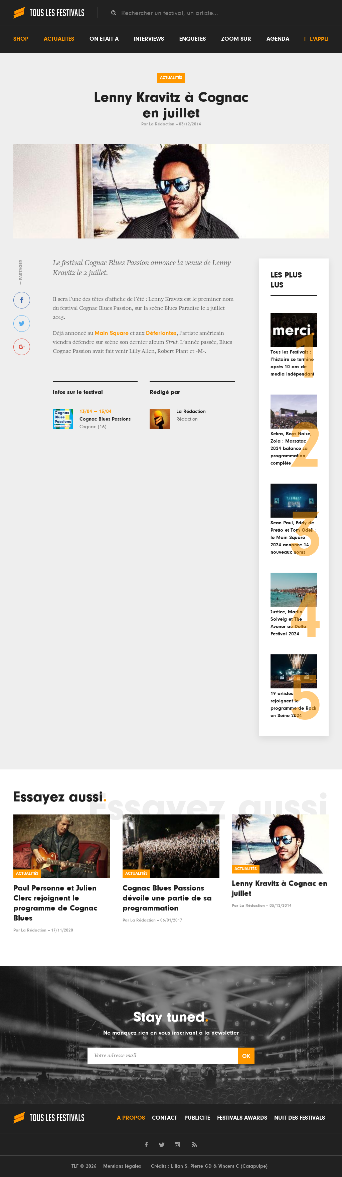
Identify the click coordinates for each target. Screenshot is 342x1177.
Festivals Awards (242, 1118)
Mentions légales (122, 1166)
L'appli (316, 39)
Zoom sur (236, 39)
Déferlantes (161, 333)
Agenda (278, 39)
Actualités (59, 39)
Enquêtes (192, 39)
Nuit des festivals (299, 1118)
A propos (131, 1118)
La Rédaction (161, 124)
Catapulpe (254, 1166)
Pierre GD (201, 1166)
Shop (20, 39)
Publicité (197, 1118)
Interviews (149, 39)
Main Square (112, 333)
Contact (164, 1118)
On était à (104, 39)
